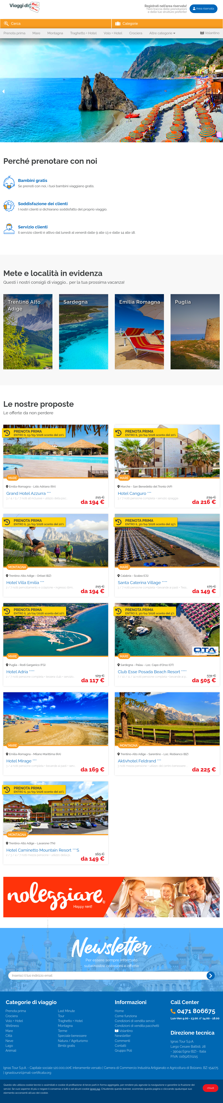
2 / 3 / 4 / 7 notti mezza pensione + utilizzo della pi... (38, 855)
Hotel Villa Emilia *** (25, 582)
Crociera (135, 33)
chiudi (210, 1088)
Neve (9, 1041)
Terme (62, 1031)
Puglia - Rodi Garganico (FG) (27, 665)
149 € (204, 591)
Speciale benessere (72, 1035)
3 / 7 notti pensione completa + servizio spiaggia (147, 498)
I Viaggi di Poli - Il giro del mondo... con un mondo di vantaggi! (30, 7)
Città (9, 1035)
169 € (92, 769)
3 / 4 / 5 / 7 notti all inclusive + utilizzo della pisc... (36, 498)
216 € (204, 502)
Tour (61, 1016)
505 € (204, 680)
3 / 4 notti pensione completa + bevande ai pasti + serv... (41, 765)
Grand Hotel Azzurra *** (28, 493)
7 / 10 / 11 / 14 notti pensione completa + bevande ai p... (152, 676)
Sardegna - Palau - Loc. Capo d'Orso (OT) (147, 665)
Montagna (55, 33)
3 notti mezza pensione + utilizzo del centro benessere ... (152, 765)
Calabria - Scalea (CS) (134, 575)
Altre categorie (162, 33)
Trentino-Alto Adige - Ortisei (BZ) (30, 575)
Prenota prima (14, 33)
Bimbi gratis (66, 1045)
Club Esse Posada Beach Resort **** (152, 671)
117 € (92, 680)
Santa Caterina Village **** (142, 582)
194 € (92, 502)
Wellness (12, 1026)
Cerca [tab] (12, 24)
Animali (11, 1050)
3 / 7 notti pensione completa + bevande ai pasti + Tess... (152, 587)
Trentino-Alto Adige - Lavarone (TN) (32, 843)
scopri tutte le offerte (195, 331)
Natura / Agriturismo (73, 1041)
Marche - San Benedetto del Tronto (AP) (146, 486)
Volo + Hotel (113, 33)
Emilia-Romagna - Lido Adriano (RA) (32, 486)
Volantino (209, 33)
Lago (9, 1045)
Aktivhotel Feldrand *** (139, 760)
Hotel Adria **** (20, 671)
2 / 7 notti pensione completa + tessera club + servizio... (40, 676)
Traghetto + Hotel (83, 33)
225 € (204, 769)
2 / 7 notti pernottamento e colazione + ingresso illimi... (40, 587)
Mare (36, 33)
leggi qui (95, 1088)
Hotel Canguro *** (135, 493)
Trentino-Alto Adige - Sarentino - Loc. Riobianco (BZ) (154, 754)
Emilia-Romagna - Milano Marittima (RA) (35, 754)
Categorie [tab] (126, 24)
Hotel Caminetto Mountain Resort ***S (42, 850)
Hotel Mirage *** (21, 760)
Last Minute (66, 1011)
